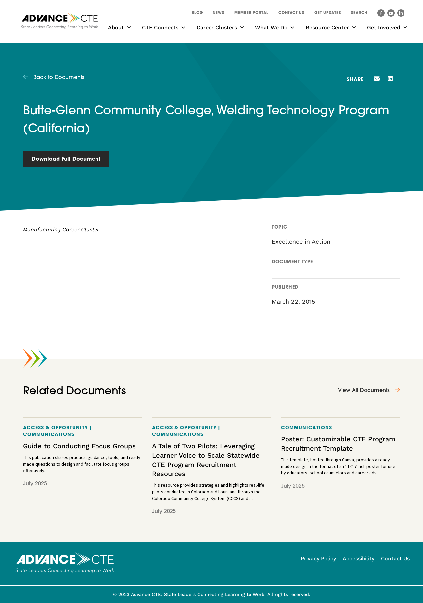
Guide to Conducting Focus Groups (79, 446)
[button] (359, 14)
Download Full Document (66, 159)
